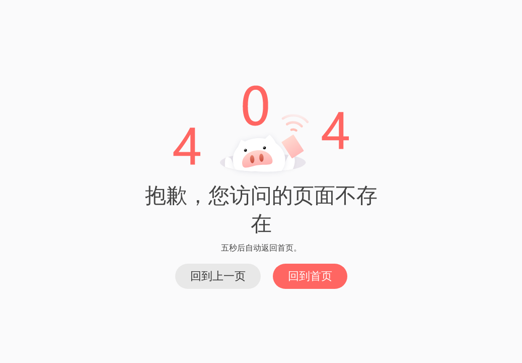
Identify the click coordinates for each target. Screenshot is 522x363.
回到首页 (310, 276)
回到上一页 (218, 276)
